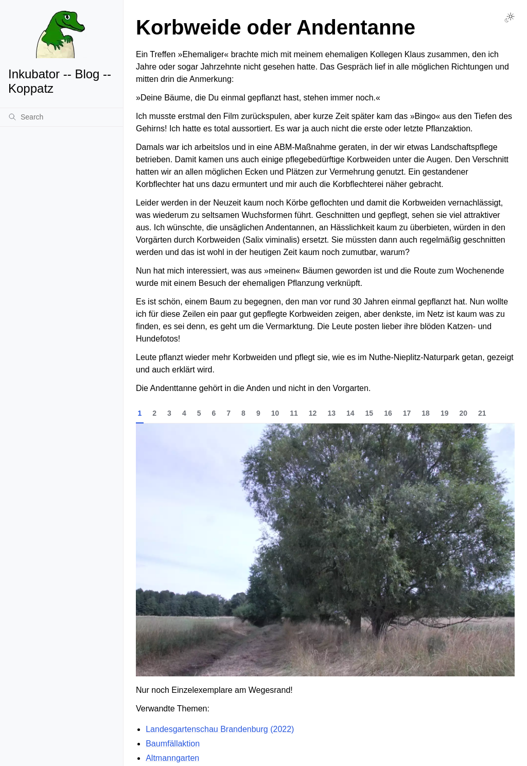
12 (313, 413)
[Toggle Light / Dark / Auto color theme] (509, 17)
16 (388, 413)
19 (445, 413)
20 (463, 413)
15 (369, 413)
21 (482, 413)
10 (275, 413)
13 (331, 413)
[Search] (61, 117)
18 (425, 413)
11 (294, 413)
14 (350, 413)
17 (407, 413)
